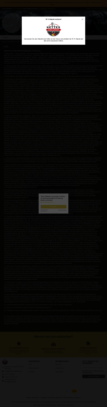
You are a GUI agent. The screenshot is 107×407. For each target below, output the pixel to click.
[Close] (82, 19)
